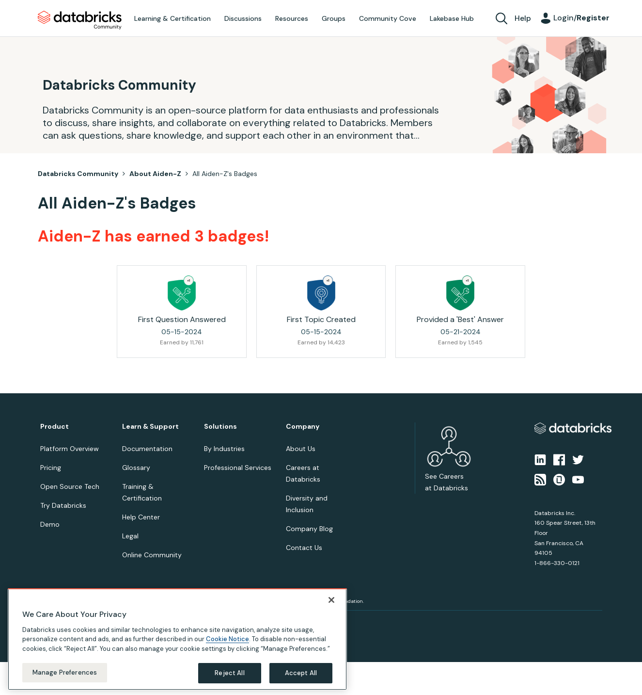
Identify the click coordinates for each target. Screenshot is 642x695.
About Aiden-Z (155, 173)
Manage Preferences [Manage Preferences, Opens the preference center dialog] (64, 672)
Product (54, 426)
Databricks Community (79, 20)
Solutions (220, 426)
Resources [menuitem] (291, 18)
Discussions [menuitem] (243, 18)
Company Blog (309, 528)
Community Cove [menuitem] (387, 18)
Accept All (301, 673)
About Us (300, 448)
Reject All (229, 673)
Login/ (581, 18)
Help (523, 18)
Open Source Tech (69, 486)
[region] (177, 639)
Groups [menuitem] (333, 18)
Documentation (147, 448)
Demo (50, 524)
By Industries (224, 448)
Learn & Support (150, 426)
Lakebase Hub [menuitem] (452, 18)
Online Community (152, 554)
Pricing (50, 467)
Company (302, 426)
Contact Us (304, 547)
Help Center (141, 517)
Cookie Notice (227, 639)
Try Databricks (63, 505)
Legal (130, 536)
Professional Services (237, 467)
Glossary (136, 467)
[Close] (331, 600)
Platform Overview (69, 448)
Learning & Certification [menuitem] (172, 18)
